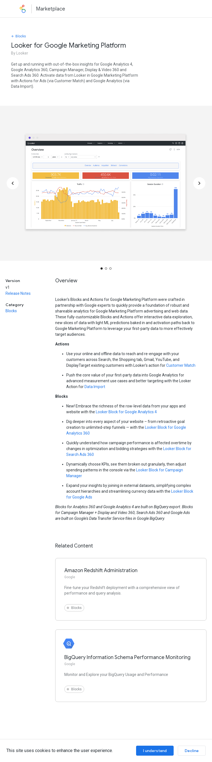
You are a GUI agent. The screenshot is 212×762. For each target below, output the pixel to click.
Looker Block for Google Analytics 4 (126, 412)
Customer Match (180, 365)
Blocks (18, 36)
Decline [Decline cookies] (192, 750)
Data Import (94, 386)
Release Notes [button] (18, 293)
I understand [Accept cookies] (155, 750)
